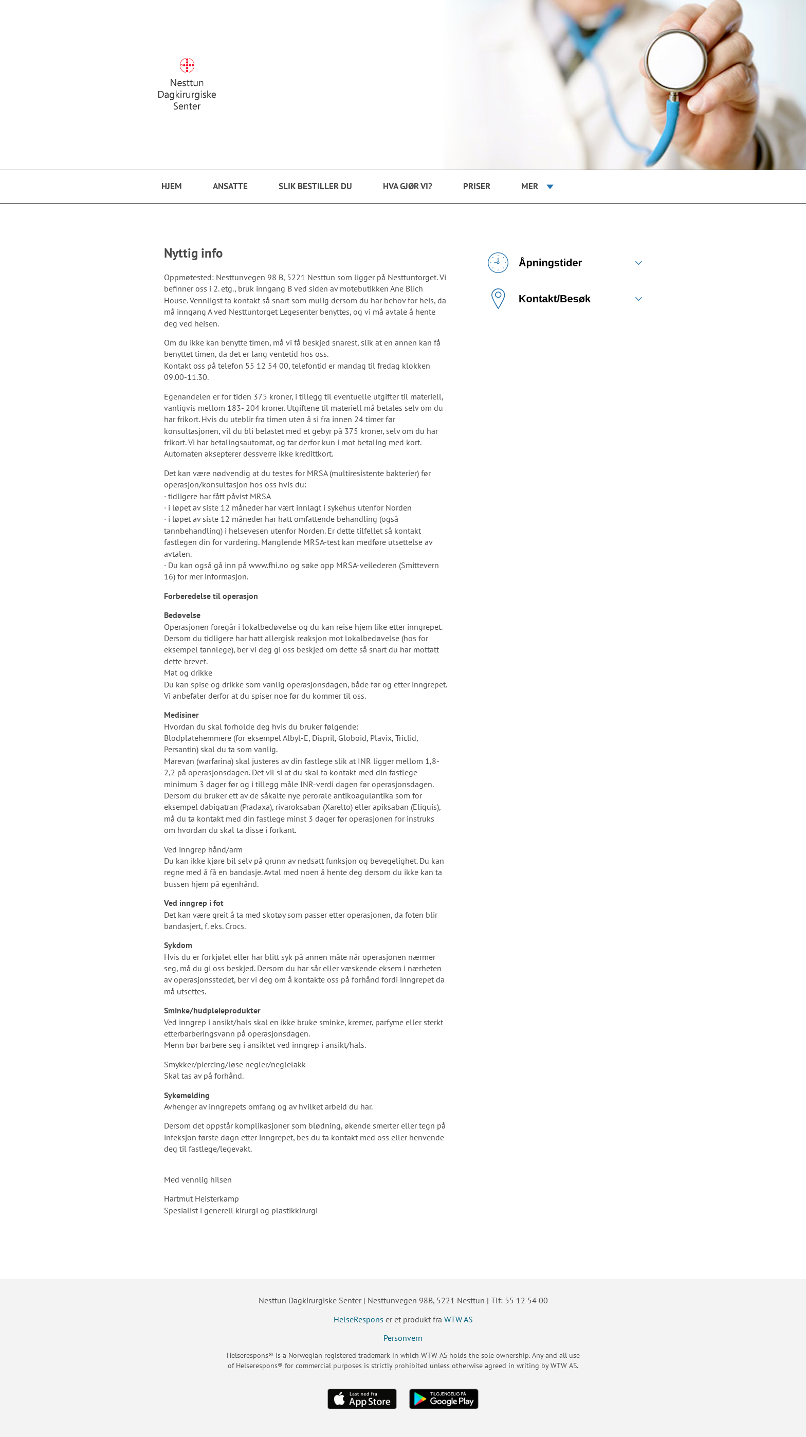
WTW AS (458, 1319)
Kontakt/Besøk (539, 298)
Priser (476, 186)
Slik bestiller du (315, 186)
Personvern (403, 1338)
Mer (529, 186)
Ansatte (230, 186)
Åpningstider (535, 262)
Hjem (171, 186)
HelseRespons (358, 1319)
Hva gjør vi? (407, 186)
